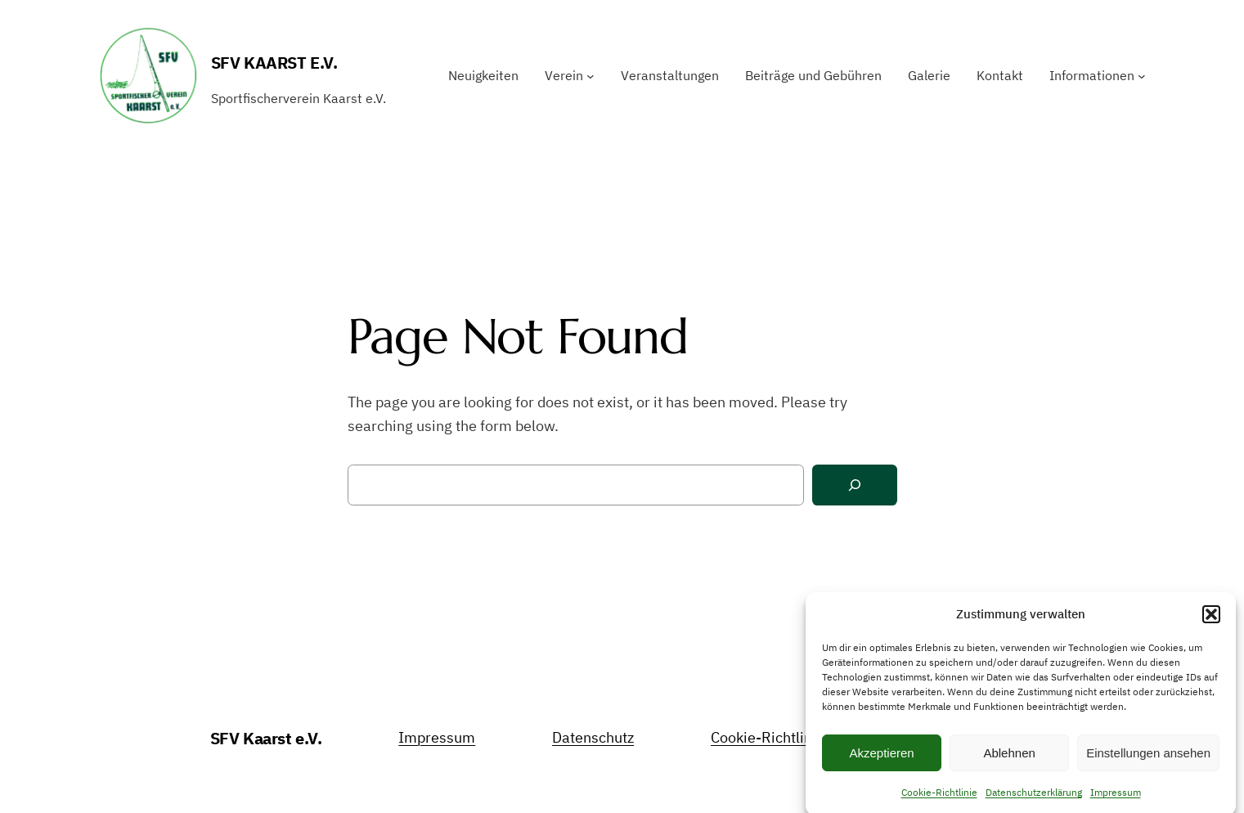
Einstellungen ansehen (1148, 759)
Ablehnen (1009, 759)
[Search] (854, 485)
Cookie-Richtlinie (939, 798)
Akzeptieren (881, 759)
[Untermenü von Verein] (590, 76)
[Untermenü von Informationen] (1142, 76)
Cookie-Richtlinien (772, 737)
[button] (1211, 620)
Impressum (1115, 798)
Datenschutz (593, 737)
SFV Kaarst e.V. (274, 63)
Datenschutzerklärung (1034, 798)
